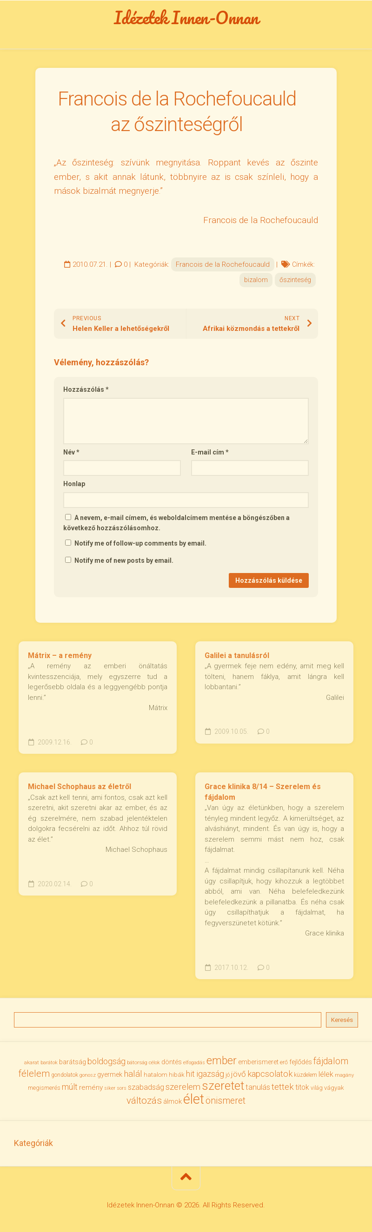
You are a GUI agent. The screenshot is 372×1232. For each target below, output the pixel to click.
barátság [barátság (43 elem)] (72, 1065)
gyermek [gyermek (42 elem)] (109, 1077)
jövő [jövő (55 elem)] (238, 1076)
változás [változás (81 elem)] (144, 1103)
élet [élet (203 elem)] (193, 1102)
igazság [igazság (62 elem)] (210, 1076)
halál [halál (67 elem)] (133, 1076)
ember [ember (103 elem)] (221, 1063)
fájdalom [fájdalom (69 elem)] (330, 1064)
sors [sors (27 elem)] (121, 1091)
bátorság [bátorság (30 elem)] (137, 1065)
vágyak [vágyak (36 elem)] (334, 1090)
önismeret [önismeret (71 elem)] (226, 1103)
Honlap (74, 486)
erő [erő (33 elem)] (284, 1064)
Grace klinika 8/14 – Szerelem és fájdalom (263, 794)
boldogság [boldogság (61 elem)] (106, 1064)
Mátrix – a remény (60, 658)
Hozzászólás (86, 392)
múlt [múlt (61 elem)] (70, 1089)
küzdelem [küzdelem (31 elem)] (305, 1077)
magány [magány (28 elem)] (344, 1078)
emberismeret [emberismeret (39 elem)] (258, 1064)
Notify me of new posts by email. (123, 563)
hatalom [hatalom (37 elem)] (155, 1077)
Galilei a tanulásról (237, 658)
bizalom (256, 282)
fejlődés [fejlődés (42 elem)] (300, 1065)
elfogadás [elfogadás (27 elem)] (194, 1065)
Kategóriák (33, 1146)
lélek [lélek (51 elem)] (326, 1077)
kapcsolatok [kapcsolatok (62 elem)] (269, 1076)
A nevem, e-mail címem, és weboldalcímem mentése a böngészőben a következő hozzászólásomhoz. (176, 526)
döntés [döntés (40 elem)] (171, 1064)
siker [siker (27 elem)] (109, 1091)
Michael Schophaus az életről (79, 789)
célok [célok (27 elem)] (154, 1065)
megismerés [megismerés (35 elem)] (44, 1090)
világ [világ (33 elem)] (317, 1090)
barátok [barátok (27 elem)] (49, 1065)
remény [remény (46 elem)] (91, 1090)
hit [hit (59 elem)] (190, 1076)
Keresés (342, 1022)
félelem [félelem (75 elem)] (34, 1076)
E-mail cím (210, 455)
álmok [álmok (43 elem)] (172, 1104)
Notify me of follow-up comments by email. (140, 546)
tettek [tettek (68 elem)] (283, 1089)
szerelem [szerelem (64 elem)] (183, 1090)
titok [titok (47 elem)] (302, 1090)
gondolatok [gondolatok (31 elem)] (64, 1077)
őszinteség (295, 282)
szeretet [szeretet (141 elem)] (223, 1088)
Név (71, 455)
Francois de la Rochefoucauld (223, 267)
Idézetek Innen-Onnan (186, 19)
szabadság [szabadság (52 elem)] (146, 1090)
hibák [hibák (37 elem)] (177, 1077)
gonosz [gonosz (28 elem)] (88, 1078)
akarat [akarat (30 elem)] (31, 1065)
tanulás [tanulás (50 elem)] (258, 1090)
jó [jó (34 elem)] (228, 1077)
